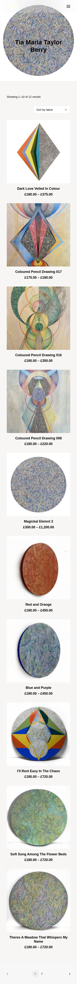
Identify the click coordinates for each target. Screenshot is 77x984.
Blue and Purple (38, 688)
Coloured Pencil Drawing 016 (38, 355)
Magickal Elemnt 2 (38, 521)
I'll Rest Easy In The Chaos (38, 771)
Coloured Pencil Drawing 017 (38, 272)
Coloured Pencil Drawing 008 (38, 438)
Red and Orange (38, 604)
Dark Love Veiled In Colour (38, 188)
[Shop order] (51, 109)
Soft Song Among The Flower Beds (38, 854)
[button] (68, 6)
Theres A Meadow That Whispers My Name (38, 939)
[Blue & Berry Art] (13, 6)
